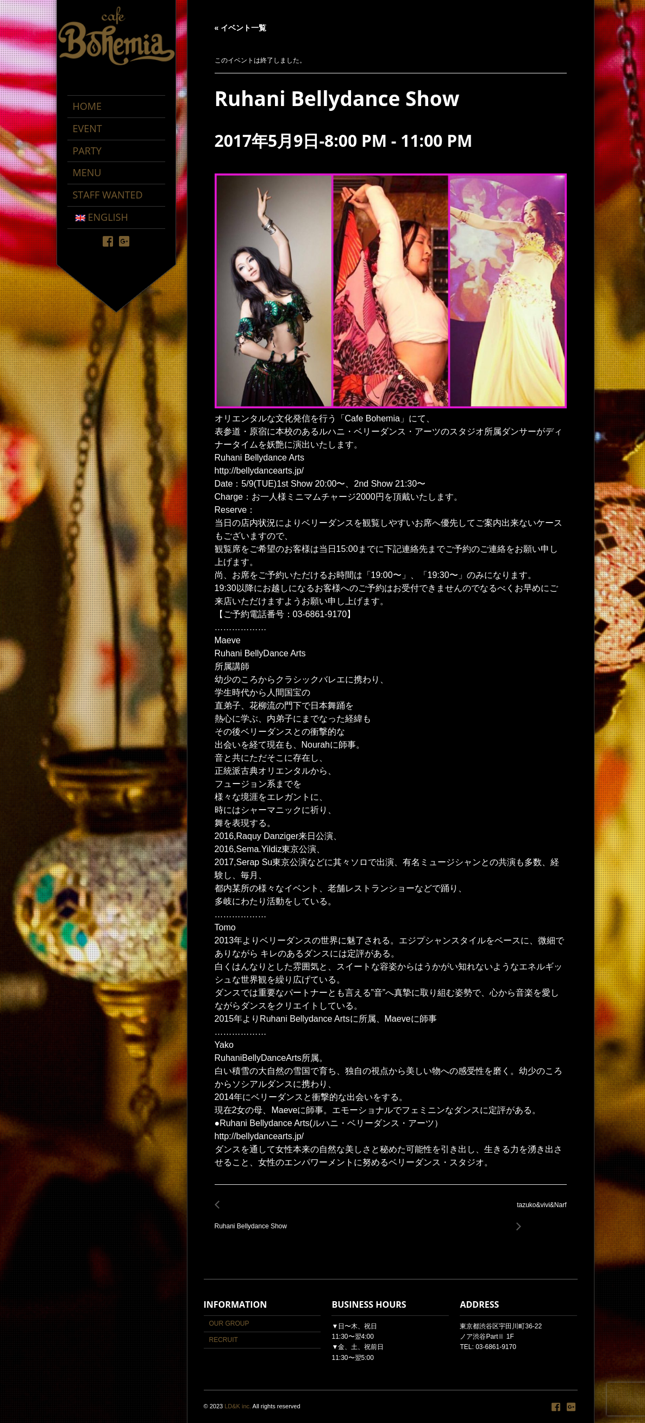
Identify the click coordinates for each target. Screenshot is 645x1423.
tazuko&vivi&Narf (538, 1211)
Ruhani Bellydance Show (254, 1219)
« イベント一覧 (241, 27)
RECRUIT (223, 1340)
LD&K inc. (237, 1406)
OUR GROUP (229, 1323)
